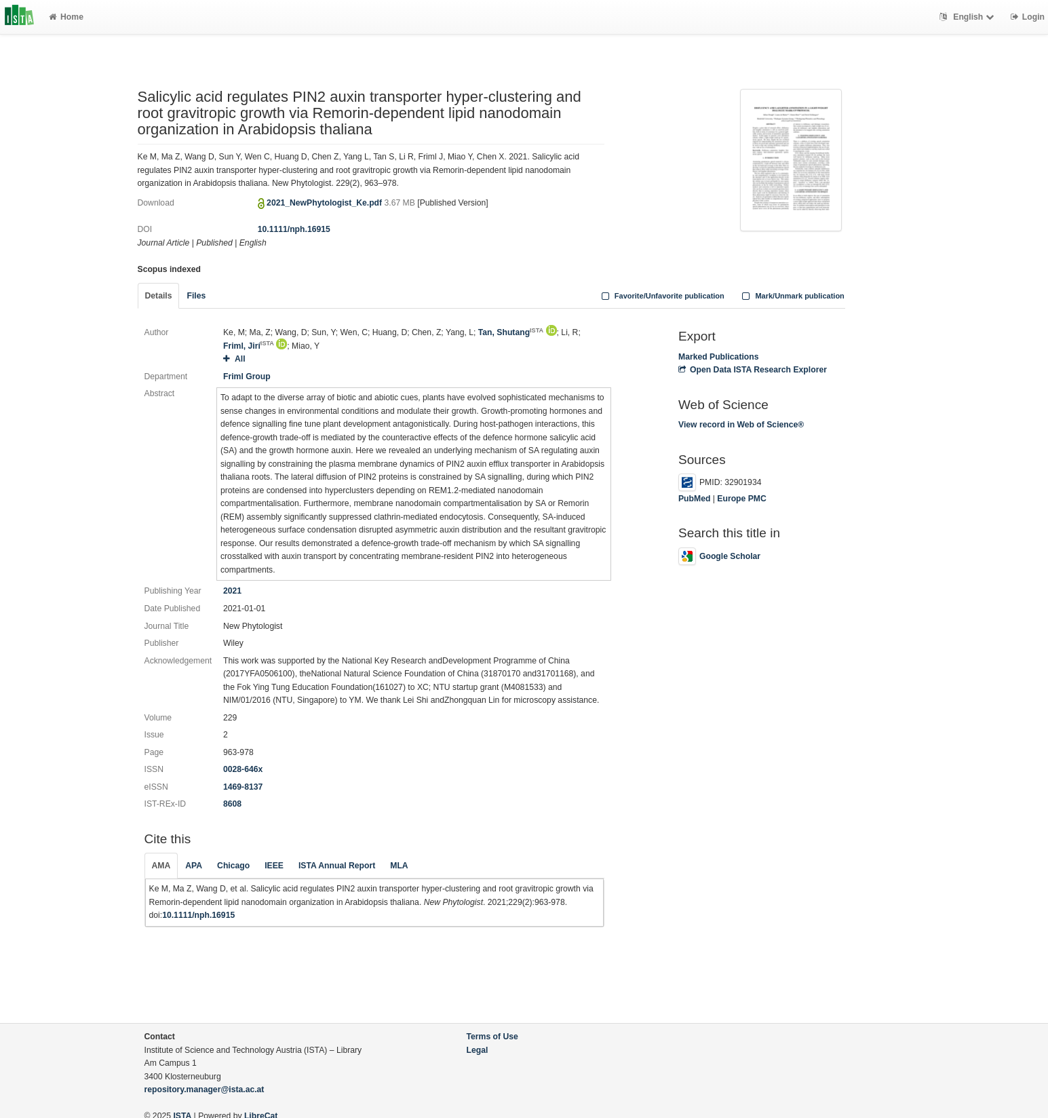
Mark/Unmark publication (792, 296)
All (234, 359)
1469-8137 (243, 787)
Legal (477, 1050)
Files (196, 296)
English (968, 17)
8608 (232, 804)
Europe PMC (741, 498)
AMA (161, 865)
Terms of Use (492, 1036)
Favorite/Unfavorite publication (661, 296)
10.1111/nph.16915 (294, 229)
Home (66, 17)
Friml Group (247, 376)
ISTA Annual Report (336, 865)
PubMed (694, 498)
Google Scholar (719, 556)
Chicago (233, 865)
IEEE (274, 865)
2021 (232, 591)
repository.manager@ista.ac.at (204, 1089)
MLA (399, 865)
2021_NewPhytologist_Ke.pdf (325, 203)
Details (158, 296)
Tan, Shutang (510, 332)
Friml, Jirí (248, 346)
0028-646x (243, 769)
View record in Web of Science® (741, 424)
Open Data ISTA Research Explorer (752, 369)
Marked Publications (718, 357)
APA (193, 865)
